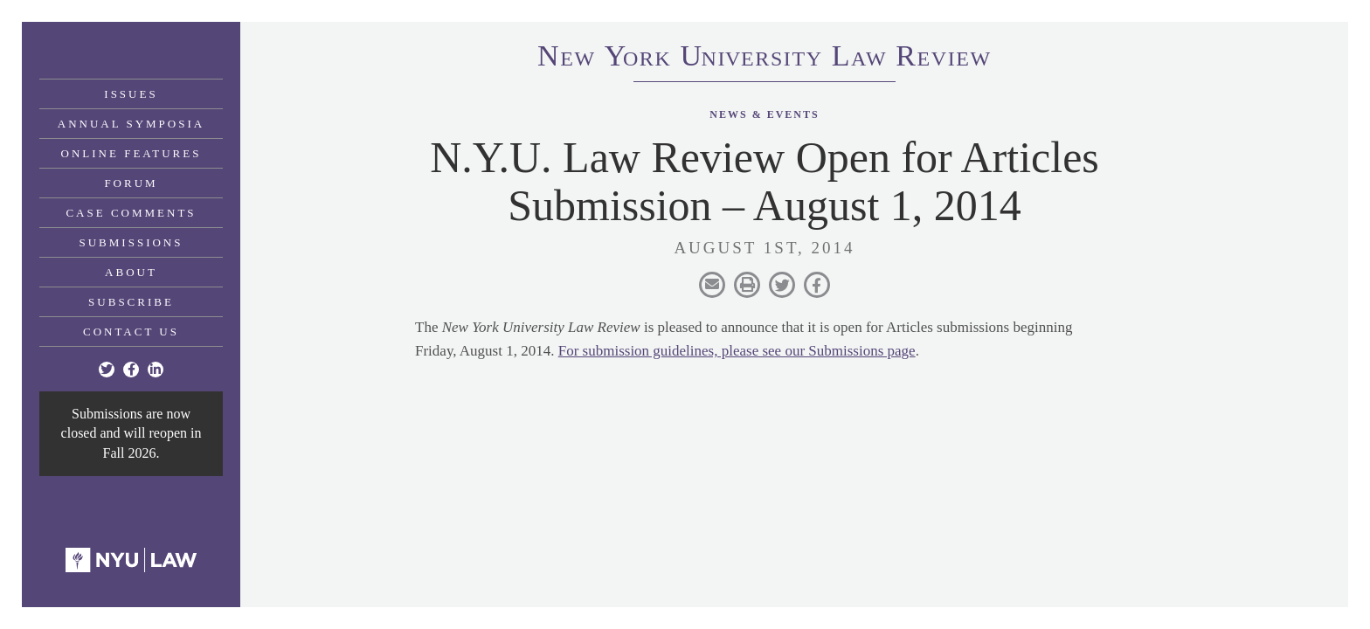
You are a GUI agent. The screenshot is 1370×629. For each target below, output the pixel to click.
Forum (130, 183)
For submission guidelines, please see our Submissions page (737, 350)
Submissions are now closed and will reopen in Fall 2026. (131, 433)
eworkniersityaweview (764, 58)
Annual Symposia (131, 123)
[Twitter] (106, 369)
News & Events (764, 114)
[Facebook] (131, 369)
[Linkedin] (155, 369)
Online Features (131, 153)
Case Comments (131, 212)
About (131, 272)
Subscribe (131, 301)
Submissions (131, 242)
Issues (130, 93)
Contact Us (131, 331)
